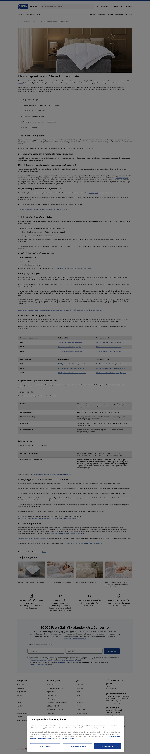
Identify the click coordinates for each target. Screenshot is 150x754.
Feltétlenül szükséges (78, 746)
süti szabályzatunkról (66, 738)
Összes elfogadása (107, 746)
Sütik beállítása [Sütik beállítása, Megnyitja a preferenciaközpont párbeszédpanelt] (45, 746)
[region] (75, 734)
